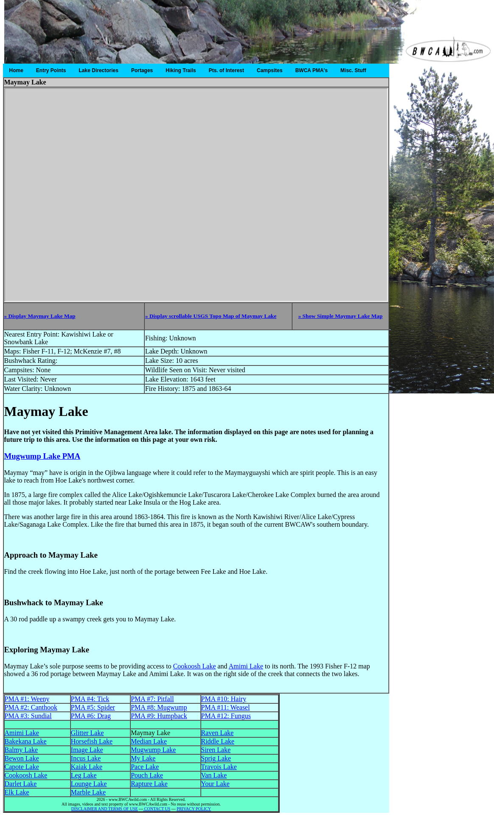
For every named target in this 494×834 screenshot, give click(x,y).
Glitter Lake (87, 732)
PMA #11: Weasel (225, 707)
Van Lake (214, 775)
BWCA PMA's (311, 70)
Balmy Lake (21, 749)
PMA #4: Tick (90, 698)
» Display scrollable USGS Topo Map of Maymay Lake (210, 316)
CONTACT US (156, 808)
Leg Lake (84, 775)
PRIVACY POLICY (194, 808)
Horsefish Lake (91, 741)
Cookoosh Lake (194, 666)
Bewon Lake (22, 758)
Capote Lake (22, 766)
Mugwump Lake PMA (42, 456)
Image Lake (87, 749)
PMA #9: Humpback (159, 715)
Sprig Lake (216, 758)
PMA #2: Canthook (31, 707)
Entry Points (51, 70)
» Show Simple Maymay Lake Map (340, 316)
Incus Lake (86, 758)
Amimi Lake (246, 666)
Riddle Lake (218, 741)
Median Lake (149, 741)
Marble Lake (88, 792)
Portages (142, 70)
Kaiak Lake (86, 766)
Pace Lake (145, 766)
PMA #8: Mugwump (159, 707)
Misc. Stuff (353, 70)
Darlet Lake (21, 783)
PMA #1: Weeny (27, 698)
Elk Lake (17, 792)
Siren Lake (216, 749)
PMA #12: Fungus (226, 715)
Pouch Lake (147, 775)
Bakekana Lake (26, 741)
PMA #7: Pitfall (152, 698)
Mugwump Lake (153, 749)
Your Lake (215, 783)
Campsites (270, 70)
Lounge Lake (89, 783)
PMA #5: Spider (93, 707)
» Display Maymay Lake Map (40, 316)
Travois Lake (219, 766)
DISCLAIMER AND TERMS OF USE (104, 808)
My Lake (143, 758)
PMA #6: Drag (91, 715)
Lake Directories (98, 70)
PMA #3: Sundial (28, 715)
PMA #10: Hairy (224, 698)
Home (16, 70)
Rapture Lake (149, 783)
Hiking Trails (181, 70)
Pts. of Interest (226, 70)
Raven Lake (217, 732)
